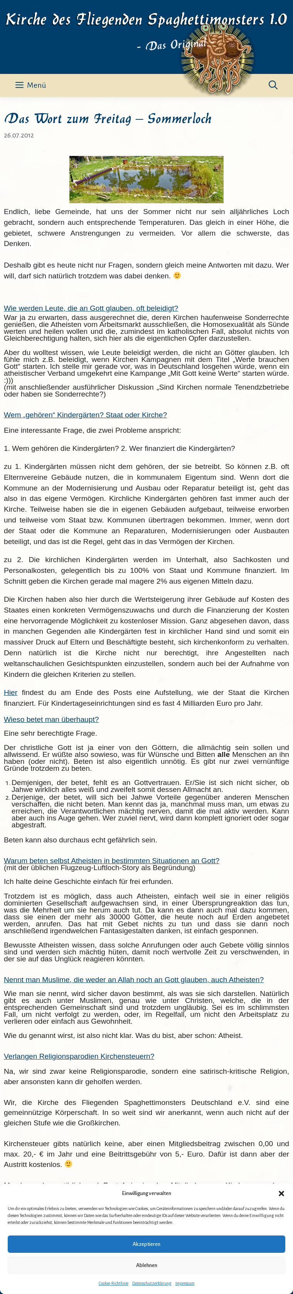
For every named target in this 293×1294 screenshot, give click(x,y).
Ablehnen (146, 1265)
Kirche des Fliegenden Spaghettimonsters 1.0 (146, 17)
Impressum (185, 1283)
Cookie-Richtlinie (113, 1283)
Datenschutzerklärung (152, 1283)
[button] (281, 1193)
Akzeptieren (146, 1244)
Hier (10, 692)
